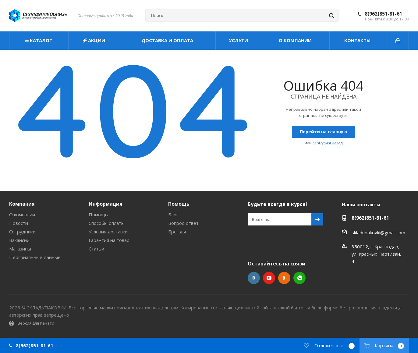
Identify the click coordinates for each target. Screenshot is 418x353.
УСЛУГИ (239, 40)
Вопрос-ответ (183, 223)
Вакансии (19, 240)
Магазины (20, 249)
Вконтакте (254, 278)
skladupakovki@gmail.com (378, 232)
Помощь (98, 214)
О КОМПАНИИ (296, 40)
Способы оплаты (107, 223)
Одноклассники (284, 278)
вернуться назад (327, 143)
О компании (22, 214)
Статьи (96, 249)
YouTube (269, 278)
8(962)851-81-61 (383, 13)
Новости (18, 223)
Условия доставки (108, 232)
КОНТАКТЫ (358, 40)
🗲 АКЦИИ (94, 40)
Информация (105, 203)
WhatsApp (299, 278)
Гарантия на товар (109, 240)
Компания (22, 203)
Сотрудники (22, 232)
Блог (173, 214)
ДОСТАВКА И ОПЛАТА (167, 40)
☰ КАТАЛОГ (39, 40)
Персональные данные (35, 257)
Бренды (177, 232)
